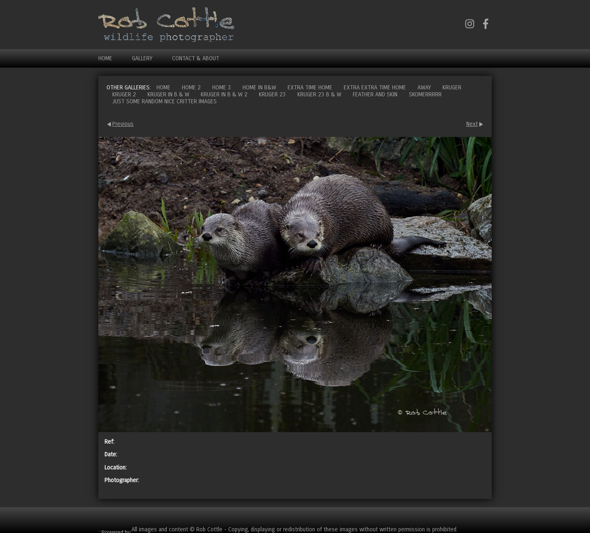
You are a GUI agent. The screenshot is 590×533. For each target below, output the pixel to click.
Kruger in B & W (168, 94)
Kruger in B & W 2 (224, 94)
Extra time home (310, 87)
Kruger (451, 87)
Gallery (142, 58)
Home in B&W (259, 87)
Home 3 (221, 87)
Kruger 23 (272, 94)
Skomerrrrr (425, 94)
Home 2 (191, 87)
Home (105, 58)
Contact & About (195, 58)
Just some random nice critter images (164, 101)
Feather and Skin (375, 94)
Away (424, 87)
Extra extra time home (375, 87)
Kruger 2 (124, 94)
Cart (485, 516)
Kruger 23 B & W (319, 94)
